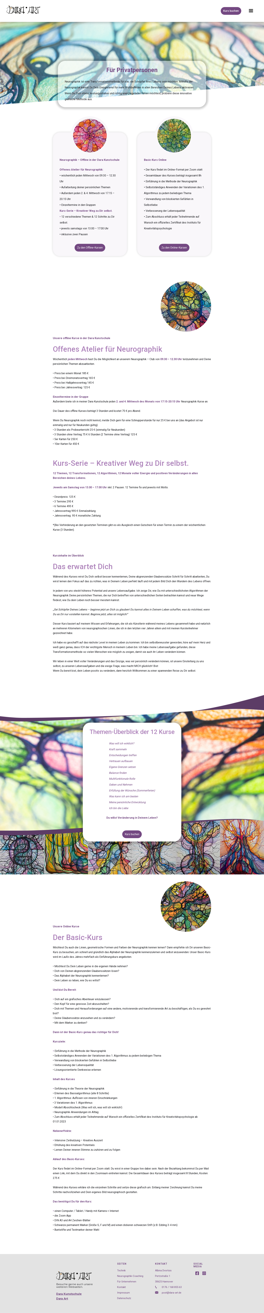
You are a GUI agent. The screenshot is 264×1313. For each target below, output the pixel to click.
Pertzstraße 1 (162, 1276)
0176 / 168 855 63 (172, 1287)
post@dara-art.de (171, 1292)
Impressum (123, 1292)
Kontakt (121, 1287)
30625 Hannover (164, 1281)
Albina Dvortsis (163, 1270)
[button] (251, 11)
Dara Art (62, 1298)
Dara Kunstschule (69, 1294)
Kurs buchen (231, 10)
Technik (121, 1270)
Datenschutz (124, 1298)
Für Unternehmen (126, 1281)
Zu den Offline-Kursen (90, 247)
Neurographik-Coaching (130, 1276)
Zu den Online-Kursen (174, 247)
